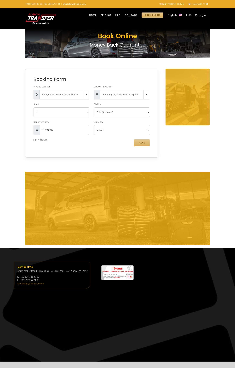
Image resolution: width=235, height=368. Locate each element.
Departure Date (42, 122)
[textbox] (64, 94)
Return (42, 139)
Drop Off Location (103, 86)
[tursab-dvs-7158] (117, 267)
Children (98, 104)
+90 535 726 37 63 (33, 4)
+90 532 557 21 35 (52, 4)
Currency (98, 122)
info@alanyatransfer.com (74, 4)
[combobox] (64, 94)
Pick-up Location (42, 86)
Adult (36, 104)
